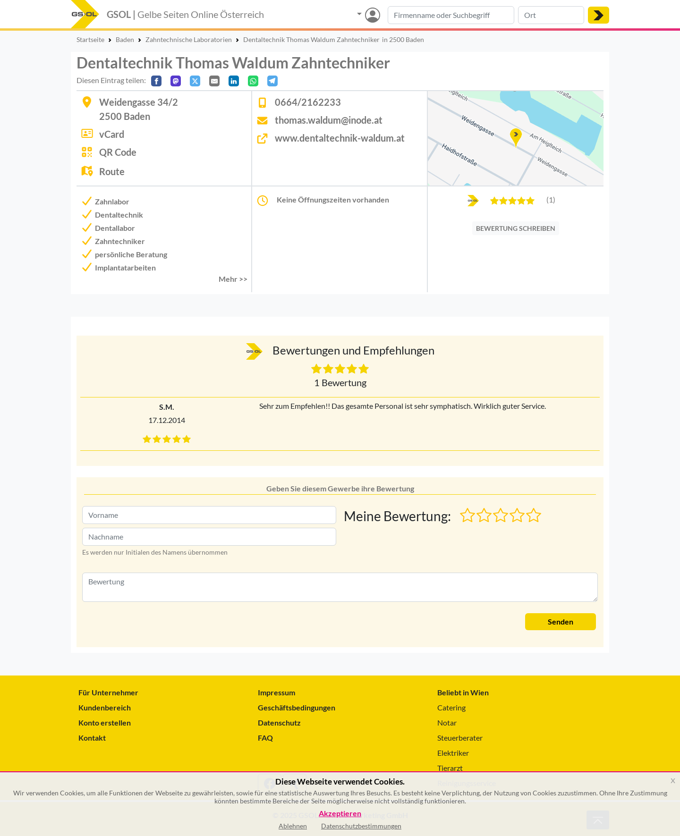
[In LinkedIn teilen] (234, 81)
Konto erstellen (104, 722)
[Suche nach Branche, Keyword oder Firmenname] (451, 15)
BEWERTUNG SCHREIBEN (515, 228)
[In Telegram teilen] (272, 81)
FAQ (265, 737)
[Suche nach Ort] (551, 15)
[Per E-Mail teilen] (214, 81)
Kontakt (92, 737)
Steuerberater (460, 737)
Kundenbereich (104, 707)
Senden (560, 621)
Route (112, 171)
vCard (111, 134)
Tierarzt (450, 767)
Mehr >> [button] (233, 278)
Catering (451, 707)
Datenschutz (279, 722)
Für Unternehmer (108, 692)
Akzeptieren (340, 814)
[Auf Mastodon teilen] (175, 81)
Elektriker (453, 752)
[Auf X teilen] (195, 81)
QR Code (117, 152)
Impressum (276, 692)
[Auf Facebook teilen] (156, 81)
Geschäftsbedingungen (296, 707)
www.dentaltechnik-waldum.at (340, 138)
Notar (447, 722)
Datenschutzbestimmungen (361, 826)
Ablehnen (293, 826)
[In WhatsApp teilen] (253, 81)
